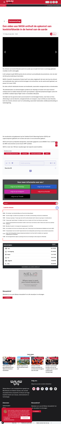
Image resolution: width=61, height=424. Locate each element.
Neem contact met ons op (43, 423)
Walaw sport (6, 415)
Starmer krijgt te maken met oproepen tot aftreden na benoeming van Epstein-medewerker (27, 215)
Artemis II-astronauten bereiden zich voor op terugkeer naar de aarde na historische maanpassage (52, 369)
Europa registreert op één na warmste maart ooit (22, 367)
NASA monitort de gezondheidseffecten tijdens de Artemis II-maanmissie (8, 368)
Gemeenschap (15, 21)
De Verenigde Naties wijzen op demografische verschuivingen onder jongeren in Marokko (26, 237)
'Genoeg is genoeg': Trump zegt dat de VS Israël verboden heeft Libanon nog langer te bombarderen (29, 218)
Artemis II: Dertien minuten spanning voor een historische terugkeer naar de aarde (37, 368)
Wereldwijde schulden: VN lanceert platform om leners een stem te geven (22, 239)
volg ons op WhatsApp (17, 186)
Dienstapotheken (7, 409)
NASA (47, 153)
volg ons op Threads (17, 196)
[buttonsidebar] (4, 2)
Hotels (5, 411)
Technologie (11, 358)
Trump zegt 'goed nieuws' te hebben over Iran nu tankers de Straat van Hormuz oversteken (27, 220)
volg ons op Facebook (43, 186)
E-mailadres (7, 298)
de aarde (25, 153)
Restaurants (6, 413)
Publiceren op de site (26, 423)
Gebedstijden (6, 405)
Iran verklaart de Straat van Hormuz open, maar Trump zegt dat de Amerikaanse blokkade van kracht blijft (30, 228)
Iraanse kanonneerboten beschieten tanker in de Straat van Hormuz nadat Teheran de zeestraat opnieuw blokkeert (30, 223)
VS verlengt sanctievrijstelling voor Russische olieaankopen (19, 213)
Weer (4, 407)
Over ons (14, 423)
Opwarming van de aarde (12, 153)
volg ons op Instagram (17, 191)
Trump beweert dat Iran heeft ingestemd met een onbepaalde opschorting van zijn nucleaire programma (29, 231)
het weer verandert (36, 153)
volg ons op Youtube (44, 191)
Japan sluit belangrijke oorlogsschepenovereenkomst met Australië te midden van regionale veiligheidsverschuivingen (27, 233)
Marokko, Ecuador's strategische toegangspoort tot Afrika (19, 226)
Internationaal (25, 358)
